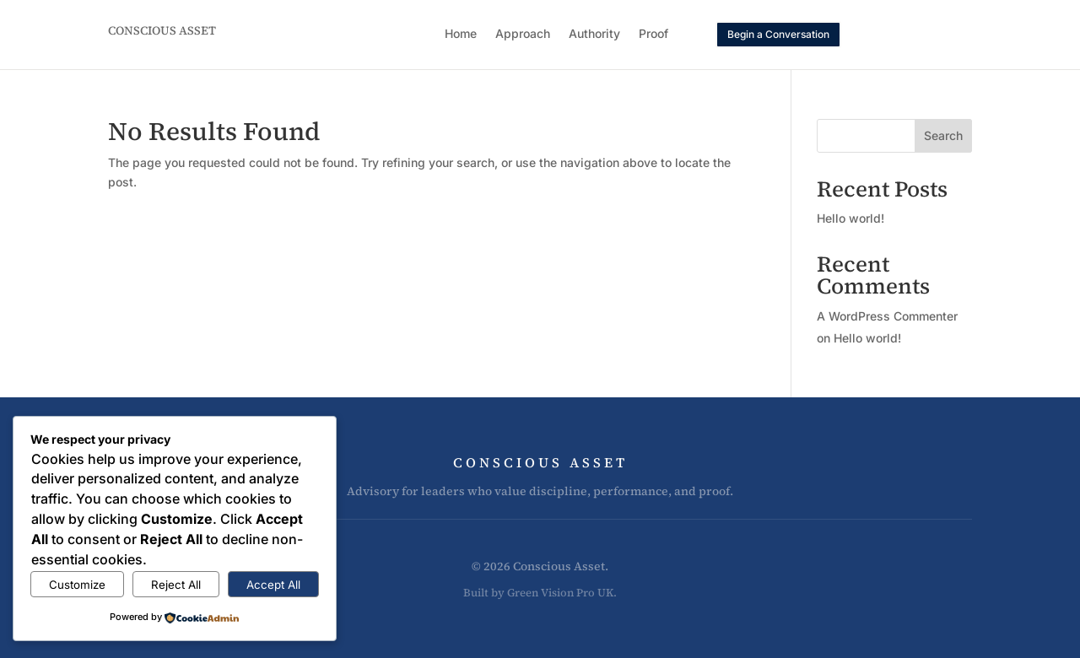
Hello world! (850, 218)
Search (943, 135)
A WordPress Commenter (887, 316)
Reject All (176, 584)
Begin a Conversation (778, 34)
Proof (653, 34)
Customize (77, 584)
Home (461, 34)
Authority (594, 34)
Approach (522, 34)
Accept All (273, 584)
